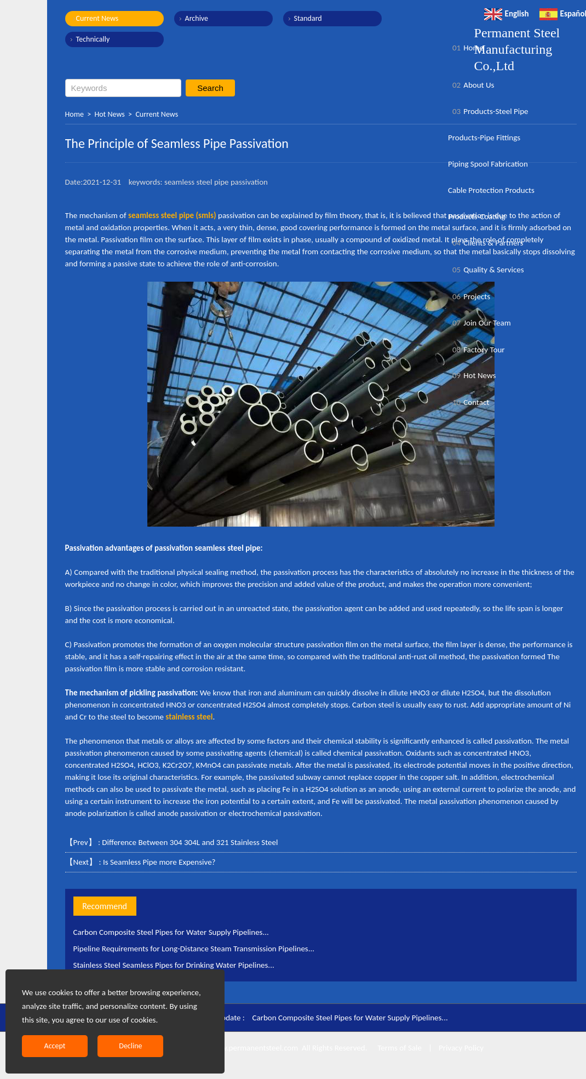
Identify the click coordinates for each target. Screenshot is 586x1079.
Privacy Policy (461, 1048)
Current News (97, 18)
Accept (55, 1046)
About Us (471, 85)
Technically (93, 39)
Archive (196, 18)
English (506, 14)
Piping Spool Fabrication (488, 164)
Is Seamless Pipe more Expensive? (159, 862)
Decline (130, 1046)
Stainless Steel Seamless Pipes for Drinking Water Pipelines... (173, 965)
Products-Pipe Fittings (484, 137)
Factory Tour (476, 350)
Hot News (110, 114)
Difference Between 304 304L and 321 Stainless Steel (190, 842)
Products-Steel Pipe (488, 111)
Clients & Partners (485, 243)
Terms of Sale (399, 1048)
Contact (468, 402)
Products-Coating (476, 216)
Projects (469, 296)
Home (74, 114)
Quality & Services (486, 270)
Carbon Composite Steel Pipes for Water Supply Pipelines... (171, 932)
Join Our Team (479, 323)
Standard (308, 18)
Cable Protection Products (491, 190)
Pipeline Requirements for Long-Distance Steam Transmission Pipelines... (193, 949)
